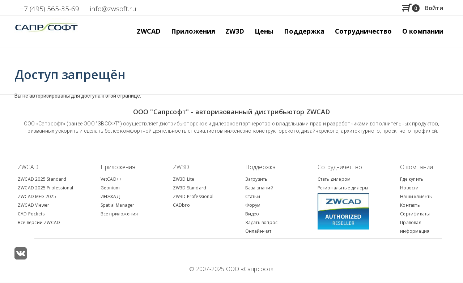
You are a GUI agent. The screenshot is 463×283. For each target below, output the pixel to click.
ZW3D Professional (193, 196)
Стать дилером (334, 179)
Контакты (410, 205)
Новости (409, 188)
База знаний (259, 188)
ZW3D (181, 167)
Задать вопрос (261, 222)
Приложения (118, 167)
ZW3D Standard (190, 188)
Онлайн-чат (258, 231)
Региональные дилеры (343, 188)
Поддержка (260, 167)
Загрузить (256, 179)
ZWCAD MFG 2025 (37, 196)
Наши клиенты (416, 196)
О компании (416, 167)
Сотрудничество (363, 31)
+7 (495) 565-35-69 (49, 8)
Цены (264, 31)
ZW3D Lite (184, 179)
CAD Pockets (31, 214)
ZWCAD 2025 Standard (42, 179)
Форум (253, 205)
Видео (252, 214)
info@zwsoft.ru (113, 8)
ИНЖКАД (110, 196)
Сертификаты (415, 214)
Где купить (411, 179)
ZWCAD (28, 167)
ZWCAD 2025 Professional (45, 188)
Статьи (252, 196)
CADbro (181, 205)
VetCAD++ (111, 179)
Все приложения (119, 214)
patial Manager (119, 205)
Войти (434, 8)
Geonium (110, 188)
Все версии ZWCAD (39, 222)
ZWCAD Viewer (33, 205)
